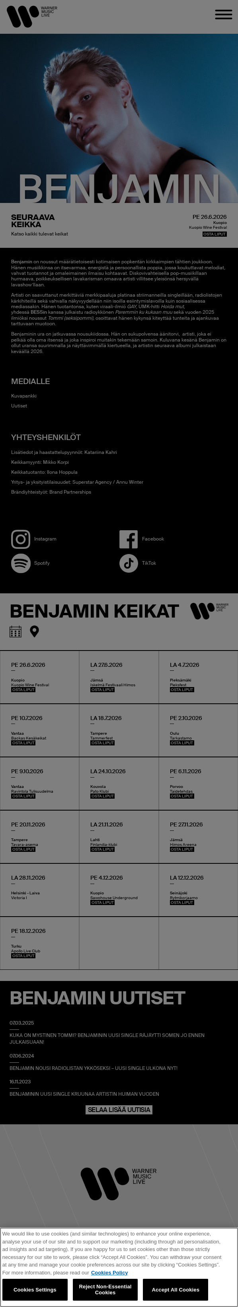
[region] (119, 1267)
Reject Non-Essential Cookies (105, 1290)
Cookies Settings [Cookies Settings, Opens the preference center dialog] (35, 1290)
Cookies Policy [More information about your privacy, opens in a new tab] (109, 1273)
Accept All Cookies (175, 1290)
